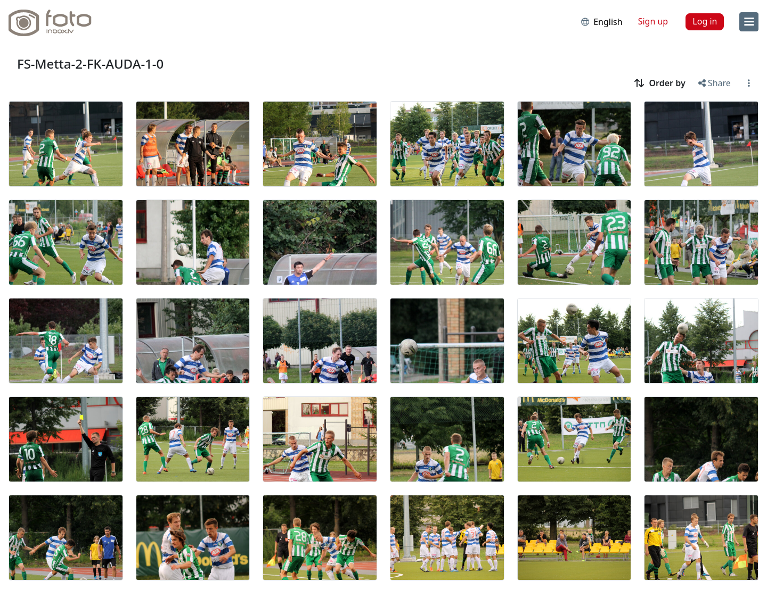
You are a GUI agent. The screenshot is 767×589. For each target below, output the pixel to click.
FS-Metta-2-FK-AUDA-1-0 (90, 63)
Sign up (653, 21)
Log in (704, 21)
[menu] (748, 21)
